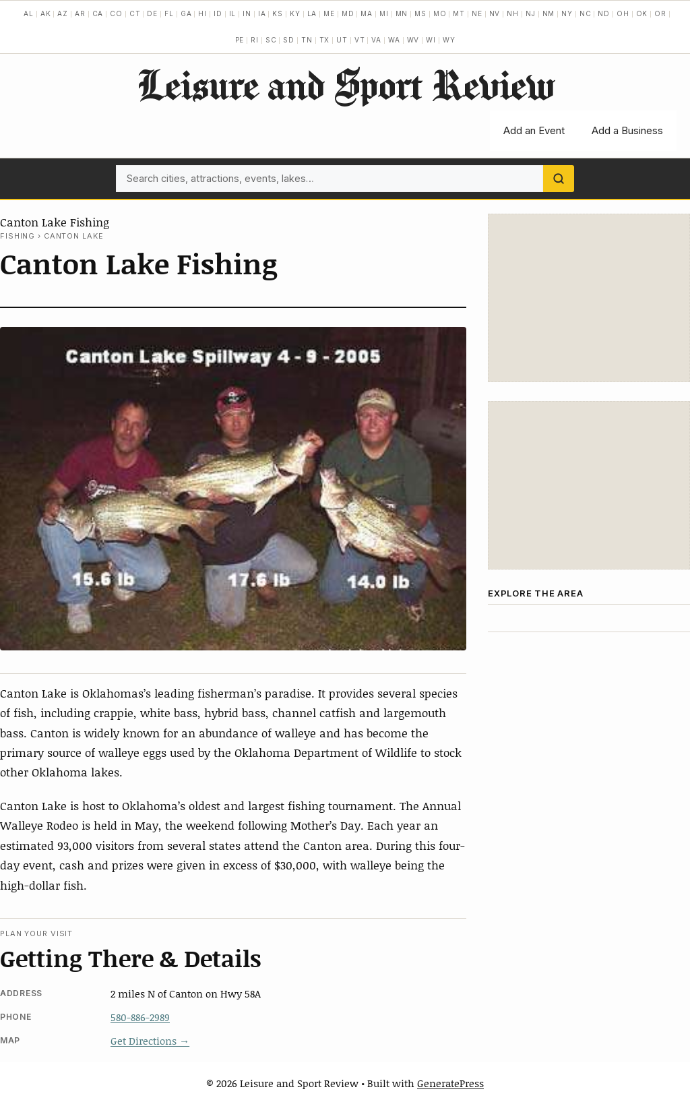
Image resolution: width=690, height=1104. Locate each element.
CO (116, 13)
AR (80, 13)
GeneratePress (450, 1083)
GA (186, 13)
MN (402, 13)
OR (660, 13)
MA (366, 13)
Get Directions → (150, 1040)
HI (202, 13)
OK (642, 13)
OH (623, 13)
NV (495, 13)
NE (477, 13)
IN (247, 13)
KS (277, 13)
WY (449, 40)
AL (29, 13)
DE (152, 13)
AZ (62, 13)
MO (440, 13)
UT (342, 40)
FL (169, 13)
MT (459, 13)
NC (585, 13)
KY (295, 13)
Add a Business (627, 130)
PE (240, 40)
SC (271, 40)
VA (376, 40)
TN (307, 40)
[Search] (558, 178)
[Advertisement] (589, 298)
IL (233, 13)
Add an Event (534, 130)
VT (359, 40)
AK (45, 13)
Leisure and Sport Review (345, 84)
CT (135, 13)
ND (604, 13)
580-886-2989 (140, 1017)
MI (384, 13)
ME (329, 13)
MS (420, 13)
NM (548, 13)
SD (288, 40)
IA (262, 13)
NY (567, 13)
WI (431, 40)
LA (312, 13)
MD (348, 13)
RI (255, 40)
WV (413, 40)
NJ (531, 13)
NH (513, 13)
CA (98, 13)
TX (324, 40)
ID (218, 13)
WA (394, 40)
